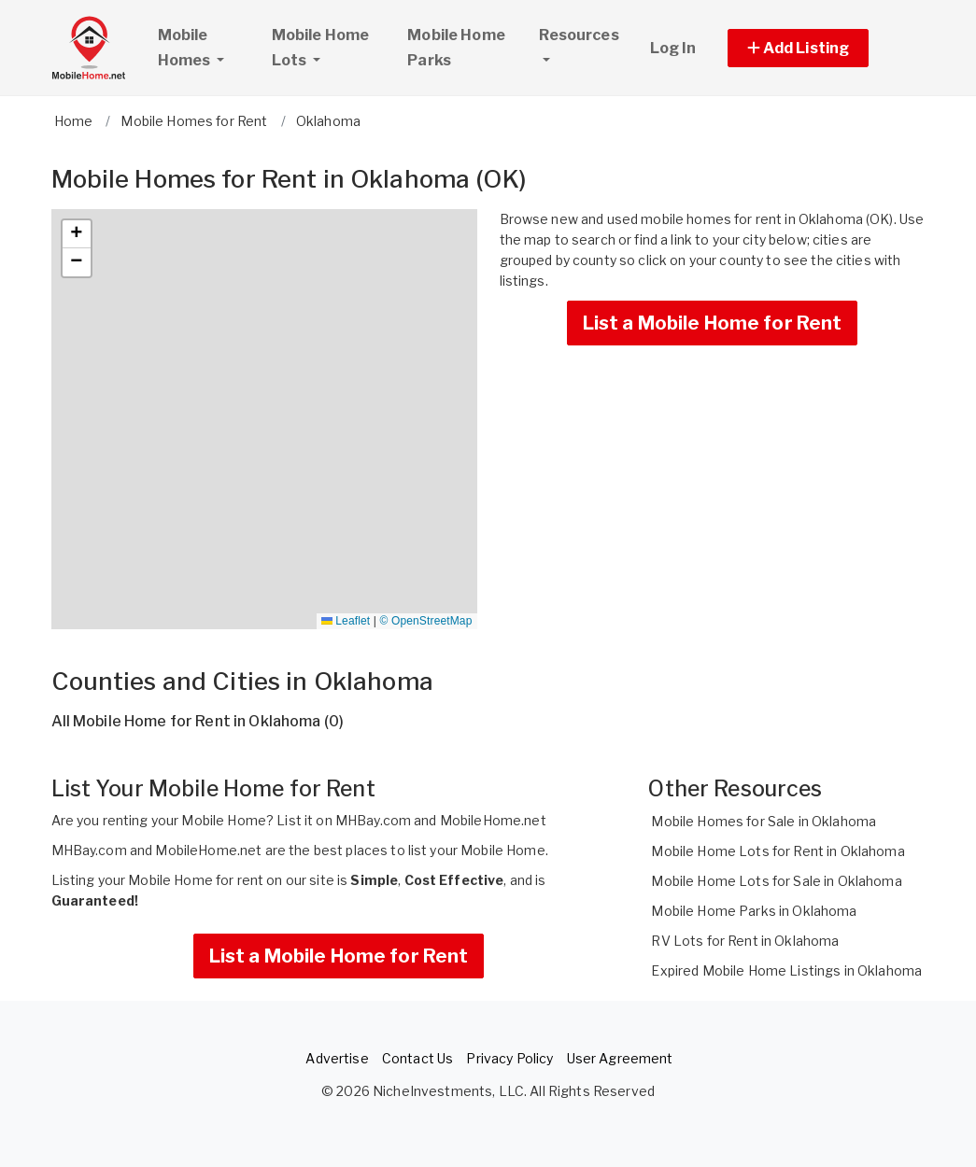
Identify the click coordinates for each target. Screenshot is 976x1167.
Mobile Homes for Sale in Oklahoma (763, 821)
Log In (673, 48)
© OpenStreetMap (426, 620)
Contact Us (417, 1058)
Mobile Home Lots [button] (321, 47)
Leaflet (345, 620)
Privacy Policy (509, 1058)
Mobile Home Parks (456, 47)
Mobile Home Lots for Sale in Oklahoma (776, 881)
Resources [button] (578, 35)
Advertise (336, 1058)
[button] (820, 48)
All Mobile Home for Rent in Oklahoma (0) (198, 721)
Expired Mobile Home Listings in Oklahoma (786, 970)
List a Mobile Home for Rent (712, 323)
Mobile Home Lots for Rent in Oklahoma (777, 851)
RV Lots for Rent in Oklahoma (745, 941)
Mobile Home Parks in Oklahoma (753, 911)
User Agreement (620, 1058)
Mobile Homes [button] (206, 47)
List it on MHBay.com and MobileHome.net (410, 820)
